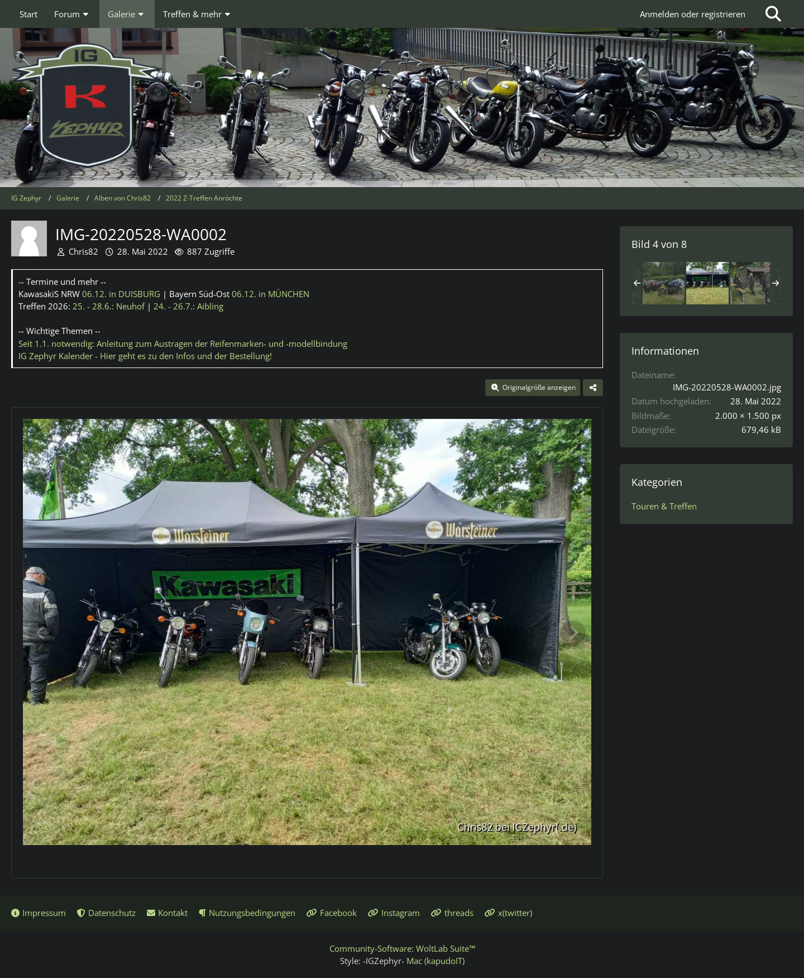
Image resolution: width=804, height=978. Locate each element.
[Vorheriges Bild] (41, 633)
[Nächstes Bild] (573, 633)
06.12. (121, 293)
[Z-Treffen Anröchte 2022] (663, 283)
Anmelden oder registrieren (692, 14)
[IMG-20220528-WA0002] (707, 283)
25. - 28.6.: (109, 306)
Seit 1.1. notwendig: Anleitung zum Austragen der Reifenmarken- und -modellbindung (182, 343)
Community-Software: (402, 948)
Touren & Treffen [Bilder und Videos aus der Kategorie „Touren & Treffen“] (664, 506)
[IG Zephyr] (402, 106)
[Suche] (773, 14)
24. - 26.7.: (188, 306)
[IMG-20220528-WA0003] (751, 283)
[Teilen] (593, 387)
